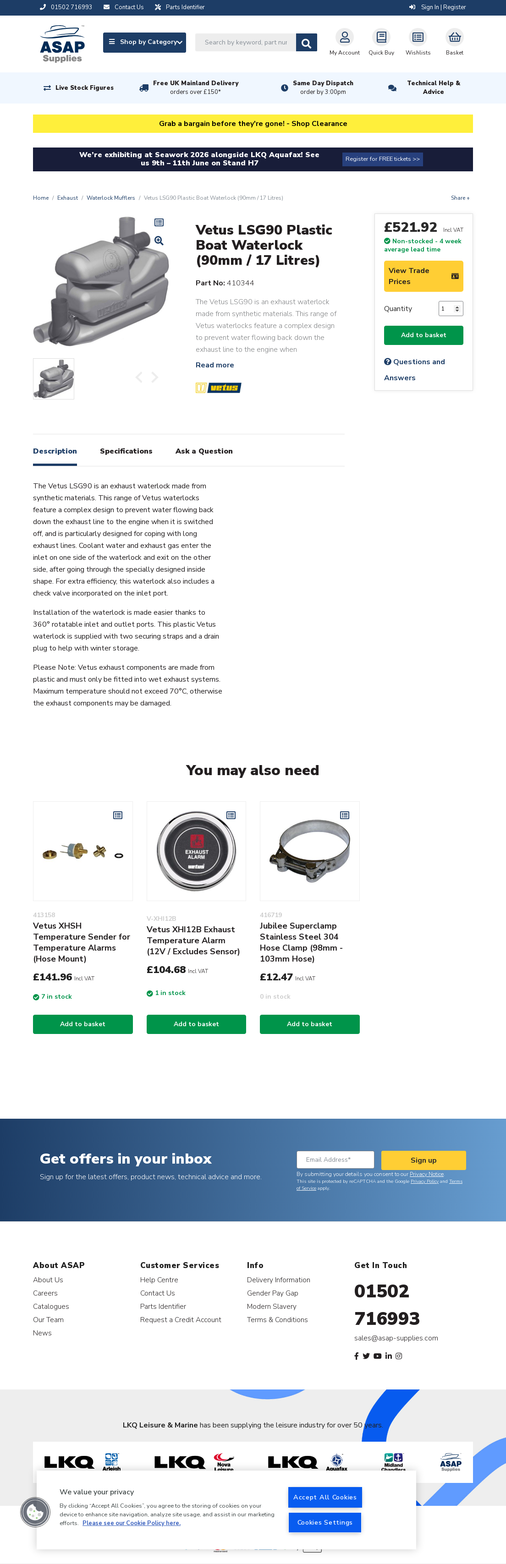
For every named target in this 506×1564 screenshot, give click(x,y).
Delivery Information (278, 1280)
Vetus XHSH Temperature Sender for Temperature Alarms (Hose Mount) (81, 942)
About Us (48, 1280)
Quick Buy (381, 42)
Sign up (424, 1160)
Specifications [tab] (126, 451)
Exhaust (67, 198)
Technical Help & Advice (433, 87)
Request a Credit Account (180, 1319)
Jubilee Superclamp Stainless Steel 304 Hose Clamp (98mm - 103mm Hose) (301, 942)
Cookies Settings (325, 1522)
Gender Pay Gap (272, 1293)
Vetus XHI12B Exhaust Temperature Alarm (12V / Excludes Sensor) (193, 940)
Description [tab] (55, 451)
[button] (35, 1512)
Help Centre (159, 1280)
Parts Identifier (163, 1306)
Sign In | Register (437, 7)
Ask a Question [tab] (204, 451)
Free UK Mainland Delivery (195, 88)
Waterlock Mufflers (111, 198)
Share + (460, 198)
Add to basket (423, 335)
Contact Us (157, 1293)
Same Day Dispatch (323, 88)
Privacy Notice (427, 1174)
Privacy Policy (425, 1181)
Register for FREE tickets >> (383, 159)
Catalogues (51, 1306)
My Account (345, 42)
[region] (226, 1510)
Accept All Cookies (325, 1497)
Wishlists (418, 42)
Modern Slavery (272, 1306)
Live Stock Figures (84, 88)
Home (41, 198)
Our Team (48, 1319)
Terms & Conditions (277, 1319)
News (42, 1333)
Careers (45, 1293)
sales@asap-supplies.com (396, 1338)
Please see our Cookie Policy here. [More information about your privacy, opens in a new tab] (131, 1523)
